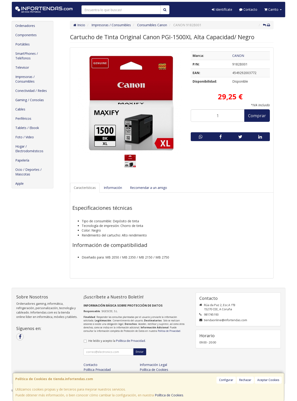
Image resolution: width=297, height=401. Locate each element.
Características (85, 187)
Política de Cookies (169, 395)
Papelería (22, 160)
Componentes (26, 35)
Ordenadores (25, 25)
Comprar (257, 115)
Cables (20, 109)
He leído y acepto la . (117, 341)
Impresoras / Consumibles (25, 79)
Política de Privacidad (169, 331)
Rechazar (245, 380)
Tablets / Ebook (27, 128)
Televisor (22, 67)
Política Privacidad (97, 369)
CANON (238, 55)
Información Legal (153, 364)
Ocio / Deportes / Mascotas (28, 171)
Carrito (273, 9)
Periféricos (23, 118)
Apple (19, 183)
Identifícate (222, 9)
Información (113, 187)
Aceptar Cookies (268, 380)
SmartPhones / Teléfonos (26, 55)
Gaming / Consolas (29, 100)
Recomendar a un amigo (148, 187)
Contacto (248, 9)
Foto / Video (24, 137)
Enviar (140, 352)
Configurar (226, 380)
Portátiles (22, 44)
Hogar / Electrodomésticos (29, 148)
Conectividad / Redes (31, 90)
